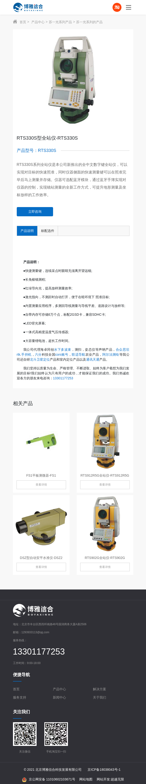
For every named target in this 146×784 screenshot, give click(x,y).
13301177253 (63, 378)
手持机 (26, 354)
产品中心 (38, 22)
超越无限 (117, 779)
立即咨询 (35, 211)
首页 (23, 22)
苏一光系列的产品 (89, 22)
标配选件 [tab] (47, 231)
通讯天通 (92, 359)
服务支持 (19, 697)
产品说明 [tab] (27, 231)
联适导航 (78, 354)
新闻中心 (59, 697)
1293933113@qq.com (35, 632)
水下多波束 (62, 349)
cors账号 (61, 354)
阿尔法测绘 (110, 354)
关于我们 (99, 697)
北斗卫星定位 (40, 359)
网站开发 (103, 779)
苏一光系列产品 (60, 22)
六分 (38, 354)
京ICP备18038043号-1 (104, 769)
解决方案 (99, 689)
